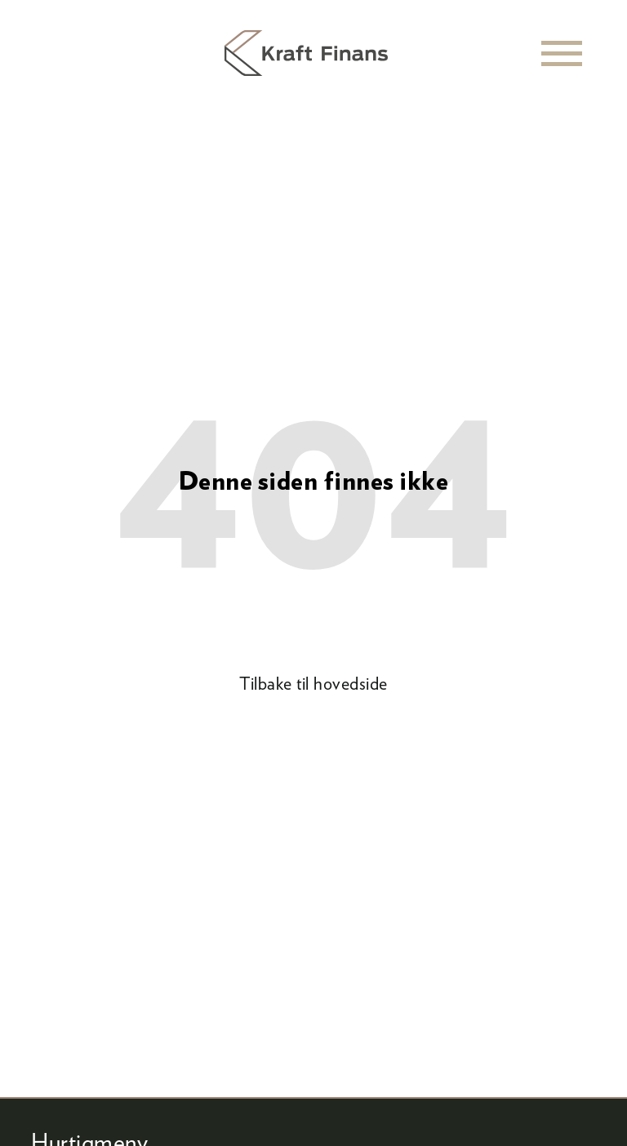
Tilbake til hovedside (313, 683)
